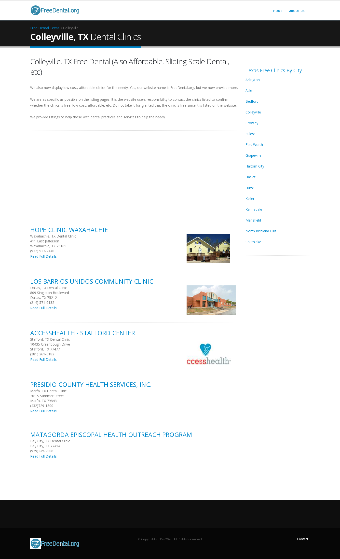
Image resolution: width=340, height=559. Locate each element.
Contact (302, 539)
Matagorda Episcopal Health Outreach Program (111, 434)
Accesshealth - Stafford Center (82, 333)
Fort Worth (254, 144)
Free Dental (39, 28)
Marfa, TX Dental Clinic (48, 391)
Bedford (251, 101)
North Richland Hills (260, 231)
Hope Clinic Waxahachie (69, 229)
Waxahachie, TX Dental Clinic (53, 236)
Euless (250, 133)
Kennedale (253, 209)
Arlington (252, 79)
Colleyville (253, 112)
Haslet (250, 177)
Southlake (253, 241)
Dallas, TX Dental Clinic (48, 287)
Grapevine (253, 155)
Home (277, 11)
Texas (54, 28)
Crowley (251, 123)
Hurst (249, 187)
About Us (296, 11)
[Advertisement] (134, 170)
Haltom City (254, 166)
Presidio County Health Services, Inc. (91, 384)
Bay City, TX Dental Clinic (50, 441)
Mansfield (253, 220)
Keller (249, 198)
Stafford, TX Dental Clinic (50, 339)
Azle (248, 90)
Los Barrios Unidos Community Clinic (91, 281)
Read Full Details (43, 256)
